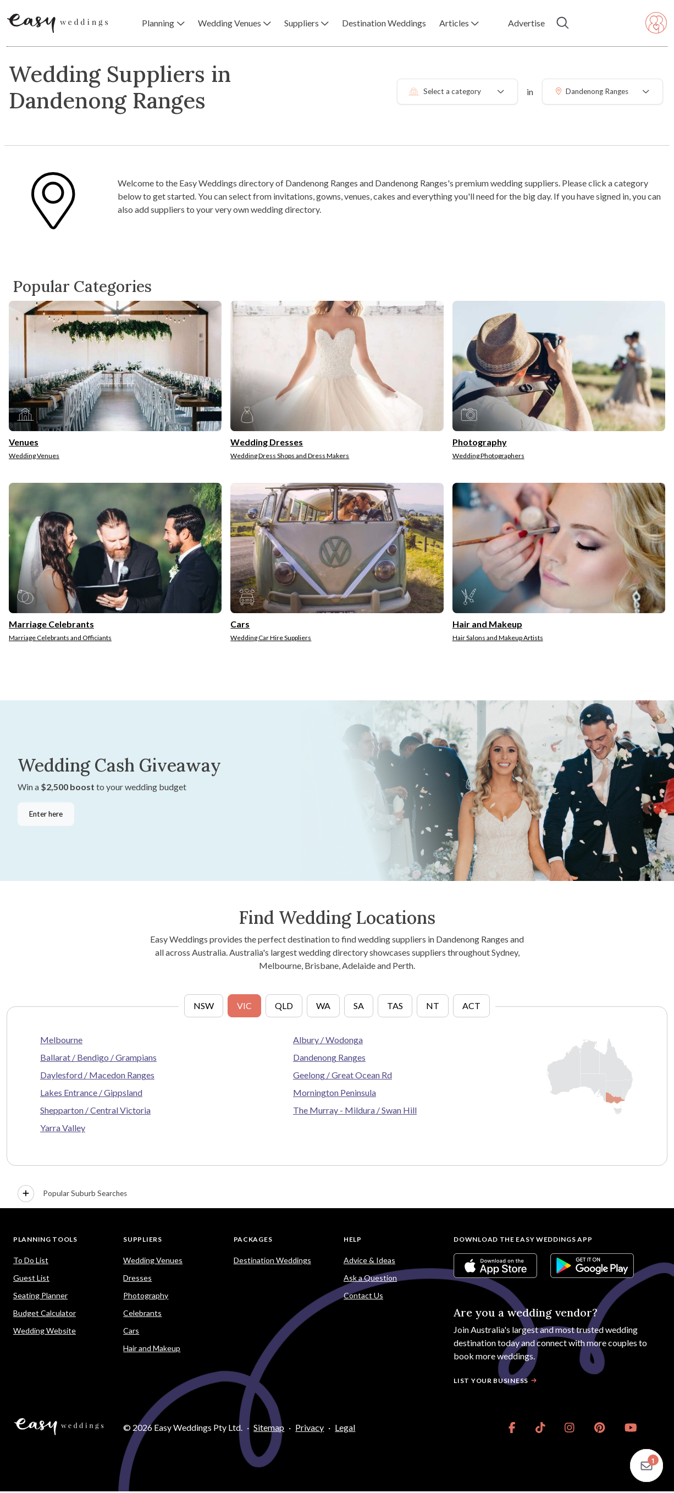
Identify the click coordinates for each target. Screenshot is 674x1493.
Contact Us (363, 1295)
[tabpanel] (337, 1107)
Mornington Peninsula (334, 1092)
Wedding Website (44, 1330)
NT (432, 1005)
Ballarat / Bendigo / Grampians (98, 1057)
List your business (496, 1380)
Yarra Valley (62, 1127)
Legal (345, 1427)
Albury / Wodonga (328, 1039)
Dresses (137, 1277)
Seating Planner (40, 1295)
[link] (512, 1427)
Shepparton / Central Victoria (95, 1110)
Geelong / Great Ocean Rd (342, 1075)
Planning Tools (45, 1239)
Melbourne (61, 1039)
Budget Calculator (44, 1313)
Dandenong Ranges (329, 1057)
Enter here (46, 813)
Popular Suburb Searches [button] (72, 1194)
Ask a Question (370, 1277)
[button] (163, 23)
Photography (145, 1295)
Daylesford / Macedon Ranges (97, 1075)
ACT (471, 1005)
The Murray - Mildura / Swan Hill (355, 1110)
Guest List (31, 1277)
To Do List (30, 1260)
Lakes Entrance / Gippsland (91, 1092)
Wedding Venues (153, 1260)
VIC (244, 1005)
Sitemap (268, 1427)
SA (358, 1005)
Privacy (309, 1427)
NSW (204, 1005)
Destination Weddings (272, 1260)
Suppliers (142, 1239)
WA (323, 1005)
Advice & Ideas (369, 1260)
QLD (284, 1005)
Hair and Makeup (151, 1348)
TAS (395, 1005)
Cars (131, 1330)
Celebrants (142, 1313)
